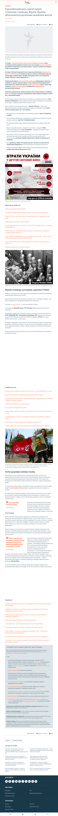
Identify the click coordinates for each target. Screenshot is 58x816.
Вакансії (32, 804)
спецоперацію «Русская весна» (19, 488)
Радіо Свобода (8, 18)
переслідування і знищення (16, 681)
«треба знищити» (18, 665)
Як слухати (8, 790)
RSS (31, 790)
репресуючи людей (33, 84)
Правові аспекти (9, 809)
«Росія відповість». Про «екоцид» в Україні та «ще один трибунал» (24, 623)
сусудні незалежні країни (18, 86)
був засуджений (30, 81)
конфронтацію (39, 86)
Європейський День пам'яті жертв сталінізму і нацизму (28, 63)
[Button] (31, 24)
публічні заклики (13, 670)
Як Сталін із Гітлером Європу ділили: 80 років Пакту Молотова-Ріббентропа (26, 212)
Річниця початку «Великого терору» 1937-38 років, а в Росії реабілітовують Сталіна (28, 391)
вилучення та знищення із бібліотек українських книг (23, 699)
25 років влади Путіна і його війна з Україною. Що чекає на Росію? (24, 627)
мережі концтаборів (45, 65)
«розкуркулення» (16, 304)
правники (43, 651)
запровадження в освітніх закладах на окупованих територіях (26, 691)
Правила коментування (36, 793)
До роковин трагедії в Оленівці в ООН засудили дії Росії (20, 620)
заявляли (37, 662)
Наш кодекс (8, 806)
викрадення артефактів (29, 701)
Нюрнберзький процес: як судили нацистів (17, 247)
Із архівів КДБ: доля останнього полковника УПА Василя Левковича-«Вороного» (28, 426)
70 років (9, 93)
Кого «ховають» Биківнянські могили (16, 407)
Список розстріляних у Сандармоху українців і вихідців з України (24, 395)
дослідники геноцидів (12, 653)
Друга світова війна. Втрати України (15, 209)
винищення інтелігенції (15, 686)
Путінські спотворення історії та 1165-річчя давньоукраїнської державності (26, 636)
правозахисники (23, 653)
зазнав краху (21, 81)
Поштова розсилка (9, 796)
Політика (8, 6)
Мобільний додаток (10, 793)
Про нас (7, 804)
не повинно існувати (42, 665)
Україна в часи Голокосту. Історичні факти (17, 221)
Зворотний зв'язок (34, 806)
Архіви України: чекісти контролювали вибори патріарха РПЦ (23, 422)
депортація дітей (13, 696)
